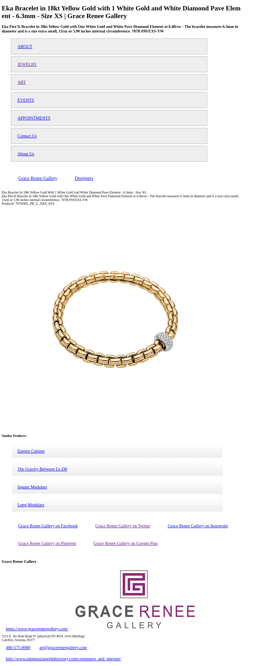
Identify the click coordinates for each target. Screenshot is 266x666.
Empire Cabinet (31, 451)
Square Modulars (32, 486)
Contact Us (27, 135)
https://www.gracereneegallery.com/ (37, 628)
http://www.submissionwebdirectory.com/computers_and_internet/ (63, 658)
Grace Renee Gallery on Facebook (48, 525)
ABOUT (24, 46)
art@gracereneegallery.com (63, 647)
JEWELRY (27, 64)
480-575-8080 (18, 647)
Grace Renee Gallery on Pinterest (47, 543)
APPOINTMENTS (33, 117)
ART (21, 82)
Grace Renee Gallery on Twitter (122, 525)
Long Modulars (30, 504)
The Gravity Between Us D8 (42, 468)
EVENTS (25, 100)
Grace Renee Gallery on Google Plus (126, 543)
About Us (25, 153)
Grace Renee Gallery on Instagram (198, 525)
